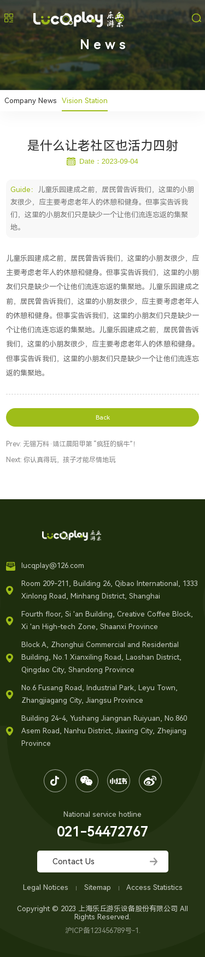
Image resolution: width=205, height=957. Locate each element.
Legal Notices (47, 887)
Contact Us (73, 861)
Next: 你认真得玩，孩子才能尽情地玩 (60, 460)
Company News (30, 101)
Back (103, 417)
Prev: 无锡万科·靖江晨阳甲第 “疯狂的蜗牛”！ (72, 444)
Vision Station (85, 101)
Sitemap (98, 887)
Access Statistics (154, 887)
